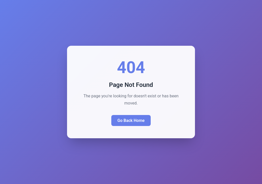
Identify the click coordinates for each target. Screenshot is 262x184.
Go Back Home (131, 120)
